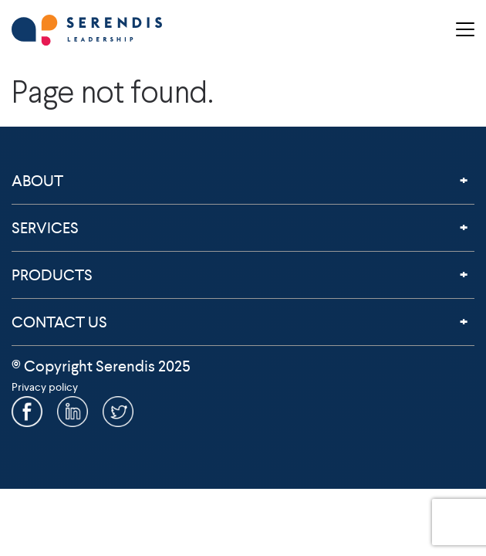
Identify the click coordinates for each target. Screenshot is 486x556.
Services (45, 228)
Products (52, 275)
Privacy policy (45, 387)
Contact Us (59, 322)
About (37, 181)
